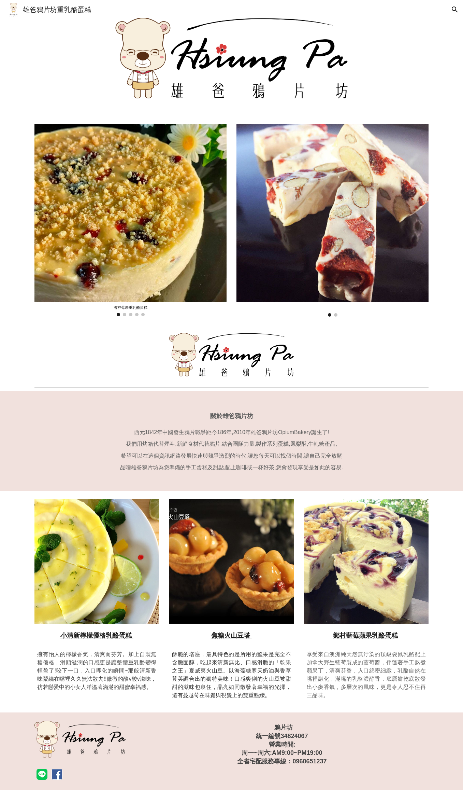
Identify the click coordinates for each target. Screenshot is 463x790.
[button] (455, 9)
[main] (231, 441)
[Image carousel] (130, 220)
